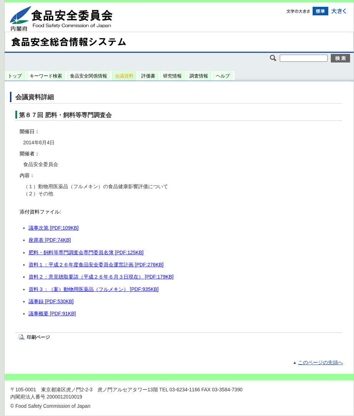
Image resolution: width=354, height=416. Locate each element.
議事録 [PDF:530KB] (51, 301)
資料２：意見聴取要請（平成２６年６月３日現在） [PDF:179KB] (101, 277)
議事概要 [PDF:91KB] (52, 313)
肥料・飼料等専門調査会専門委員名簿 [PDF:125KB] (86, 252)
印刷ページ (38, 337)
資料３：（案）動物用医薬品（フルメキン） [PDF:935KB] (93, 289)
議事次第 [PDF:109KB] (54, 228)
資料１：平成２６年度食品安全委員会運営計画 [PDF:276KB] (96, 264)
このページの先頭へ (320, 362)
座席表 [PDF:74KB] (50, 240)
